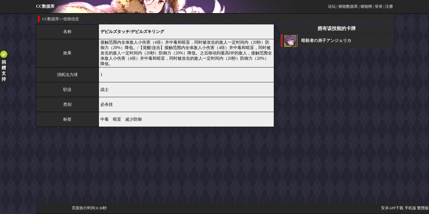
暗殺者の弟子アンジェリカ (326, 40)
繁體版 (423, 208)
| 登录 (378, 6)
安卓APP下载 (392, 208)
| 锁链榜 (365, 6)
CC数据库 (50, 19)
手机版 (410, 208)
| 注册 (388, 6)
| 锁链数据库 (347, 6)
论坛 (332, 6)
